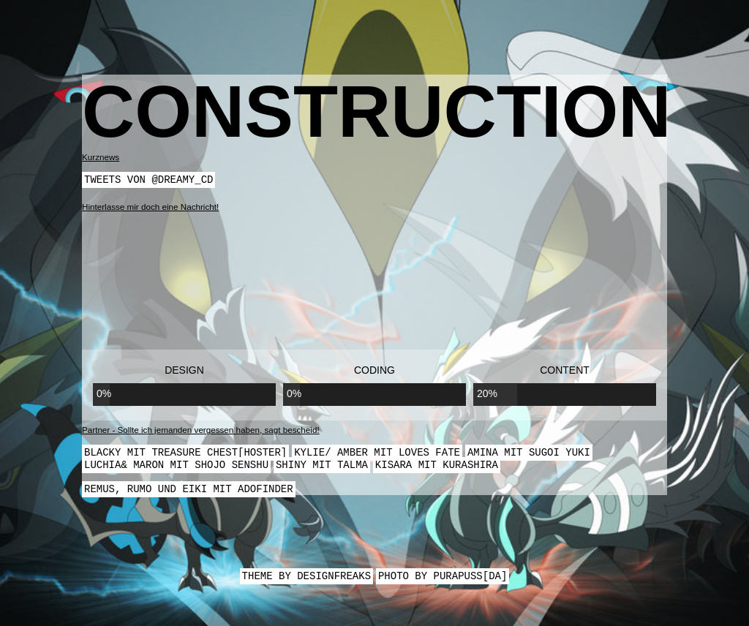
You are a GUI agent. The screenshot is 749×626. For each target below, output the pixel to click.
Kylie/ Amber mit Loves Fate (377, 454)
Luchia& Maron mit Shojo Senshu (176, 468)
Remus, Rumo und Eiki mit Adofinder (188, 494)
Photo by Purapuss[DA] (442, 582)
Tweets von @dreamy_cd (148, 180)
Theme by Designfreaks (306, 582)
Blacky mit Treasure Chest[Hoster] (185, 454)
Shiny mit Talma (322, 468)
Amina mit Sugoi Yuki (528, 454)
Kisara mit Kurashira (436, 468)
